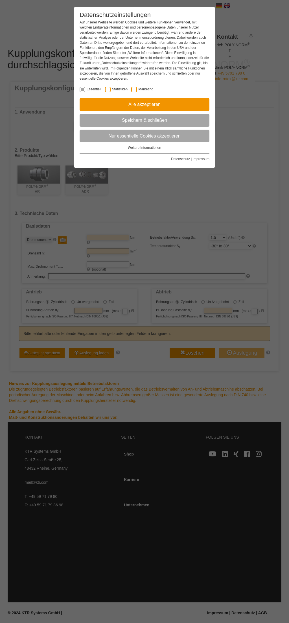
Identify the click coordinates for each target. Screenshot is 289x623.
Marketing (145, 90)
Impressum (201, 159)
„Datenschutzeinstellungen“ (120, 63)
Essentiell (94, 90)
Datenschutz (180, 159)
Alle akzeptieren (144, 104)
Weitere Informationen (144, 148)
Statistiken (120, 90)
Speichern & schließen (144, 120)
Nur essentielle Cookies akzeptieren (144, 136)
